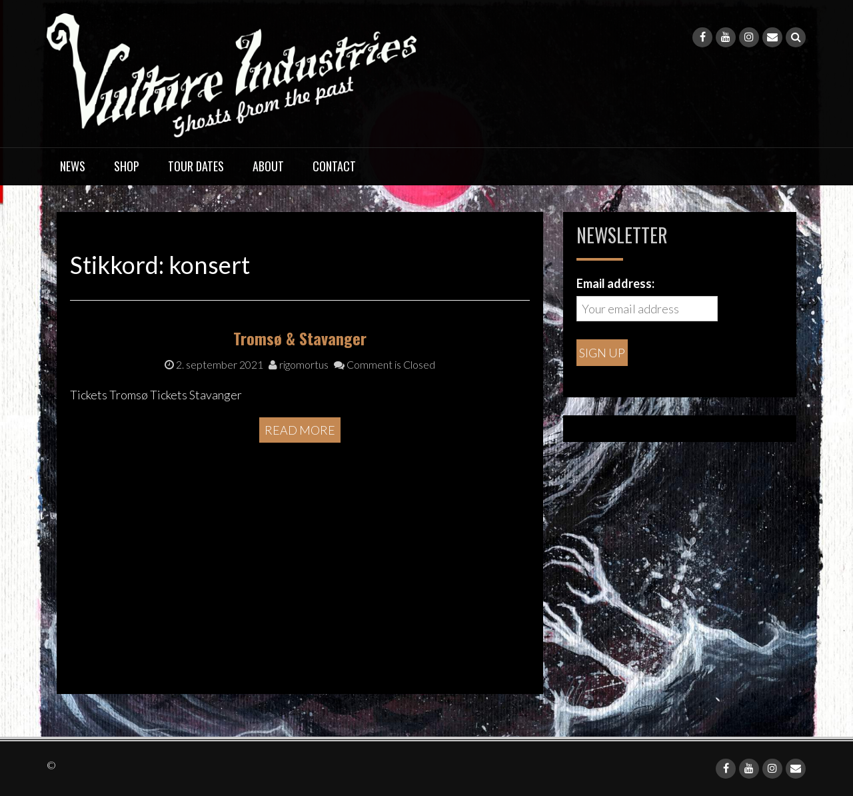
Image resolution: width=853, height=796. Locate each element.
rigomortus (299, 485)
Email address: (615, 283)
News (72, 166)
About (268, 166)
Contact (334, 166)
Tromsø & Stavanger (300, 459)
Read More (300, 550)
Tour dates (196, 166)
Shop (126, 166)
